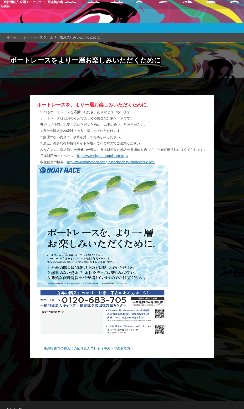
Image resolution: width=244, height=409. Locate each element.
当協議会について (159, 18)
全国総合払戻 (200, 18)
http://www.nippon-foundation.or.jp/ (102, 156)
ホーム (12, 37)
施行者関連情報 (181, 18)
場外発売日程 (102, 18)
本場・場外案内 (138, 18)
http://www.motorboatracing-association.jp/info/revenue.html (111, 162)
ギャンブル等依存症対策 (225, 18)
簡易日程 (119, 18)
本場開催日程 (85, 18)
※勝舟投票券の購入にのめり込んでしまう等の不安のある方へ (87, 348)
